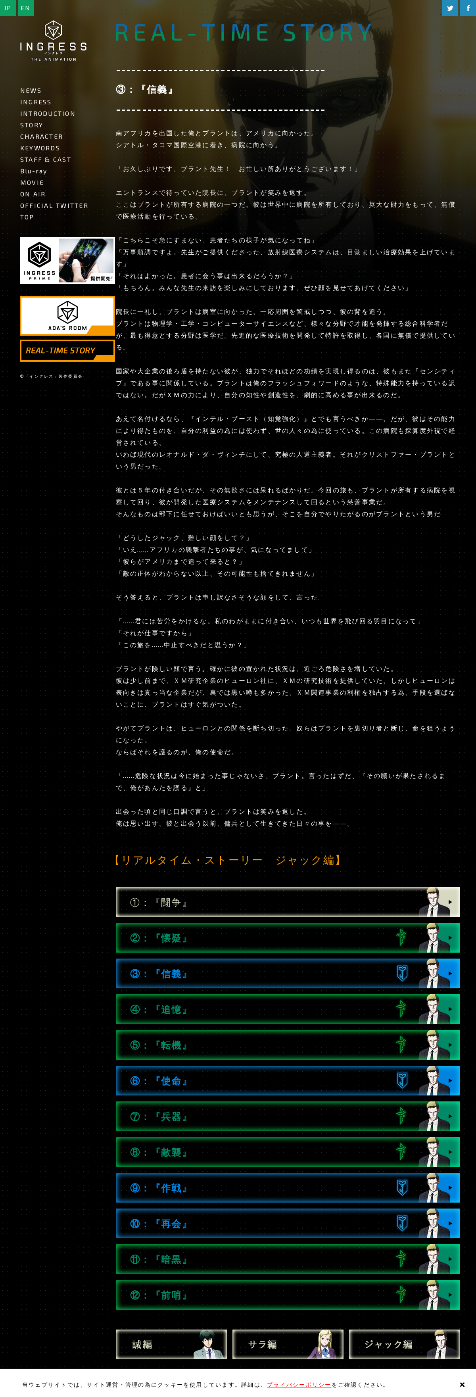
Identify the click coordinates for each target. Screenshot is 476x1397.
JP (8, 8)
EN (26, 8)
